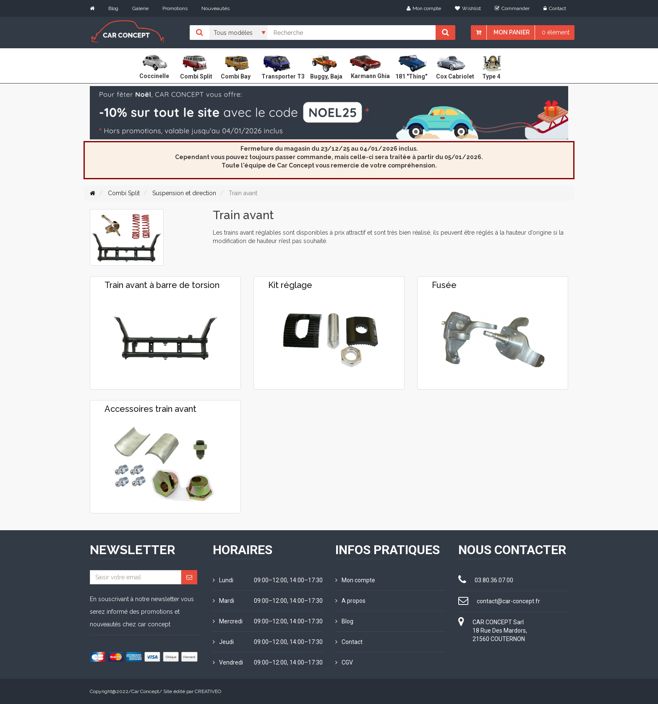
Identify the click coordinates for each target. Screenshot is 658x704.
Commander (512, 8)
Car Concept (145, 691)
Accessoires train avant (150, 409)
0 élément (555, 32)
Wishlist (468, 8)
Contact (554, 8)
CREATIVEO (208, 691)
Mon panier (512, 32)
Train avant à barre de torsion (161, 285)
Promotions (175, 8)
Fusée (444, 285)
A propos (350, 600)
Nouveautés (215, 8)
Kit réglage (290, 285)
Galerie (140, 8)
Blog (113, 8)
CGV (344, 662)
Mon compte (424, 8)
